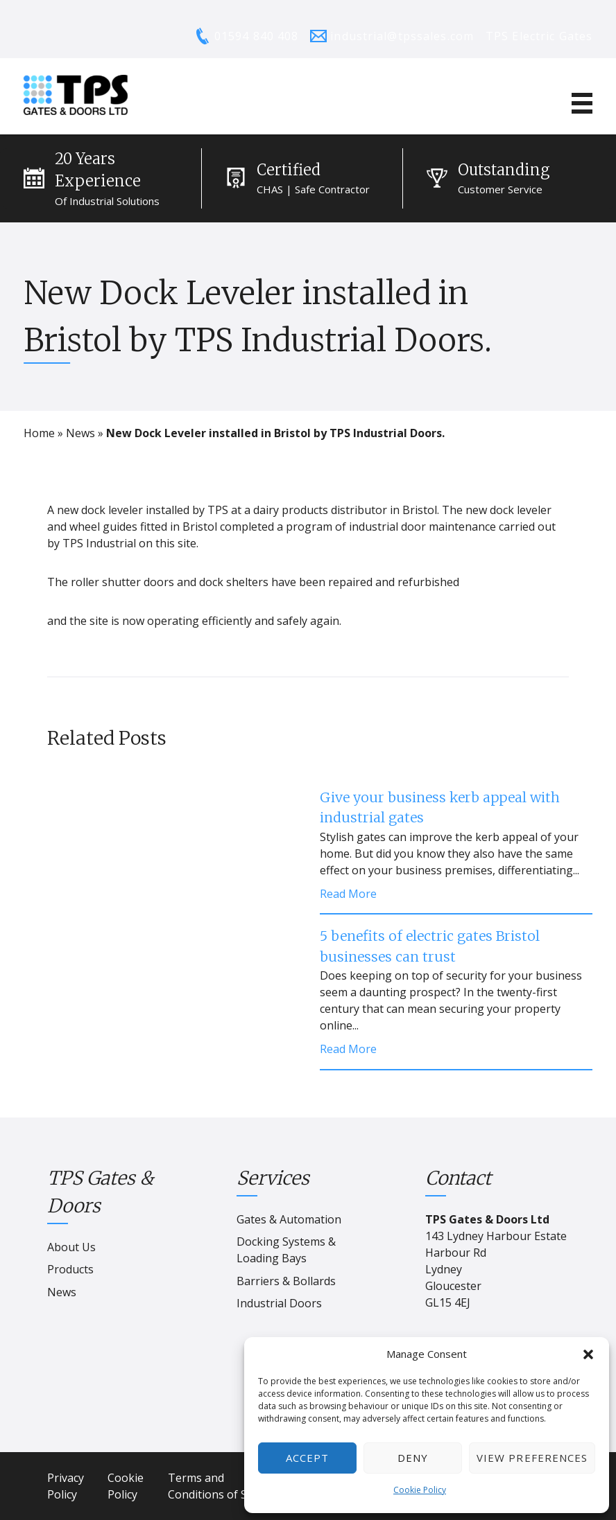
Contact (458, 1178)
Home (39, 433)
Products (70, 1269)
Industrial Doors (279, 1303)
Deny (412, 1458)
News (80, 433)
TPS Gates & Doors (100, 1192)
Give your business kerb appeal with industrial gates (440, 807)
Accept (307, 1458)
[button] (588, 1354)
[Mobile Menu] (582, 103)
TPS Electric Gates (539, 36)
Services (273, 1178)
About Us (71, 1247)
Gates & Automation (289, 1219)
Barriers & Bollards (286, 1281)
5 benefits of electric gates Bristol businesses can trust (430, 946)
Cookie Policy (419, 1490)
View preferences (532, 1458)
